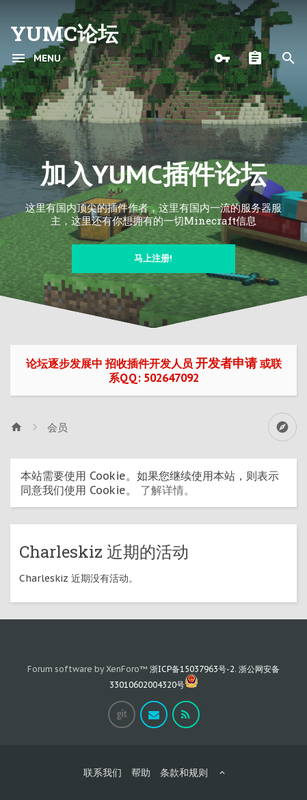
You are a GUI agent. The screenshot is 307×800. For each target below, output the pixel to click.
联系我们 (102, 772)
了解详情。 (167, 490)
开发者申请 (226, 363)
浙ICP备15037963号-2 (192, 669)
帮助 (140, 772)
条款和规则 (184, 772)
